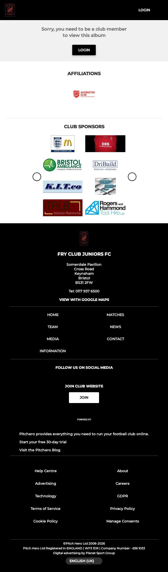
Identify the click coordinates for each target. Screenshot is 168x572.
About (122, 471)
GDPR (122, 496)
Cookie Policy (45, 521)
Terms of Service (45, 508)
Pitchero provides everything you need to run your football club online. (84, 434)
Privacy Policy (122, 508)
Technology (45, 496)
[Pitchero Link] (84, 426)
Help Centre (46, 471)
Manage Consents (122, 521)
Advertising (45, 483)
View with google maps (84, 299)
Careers (122, 483)
